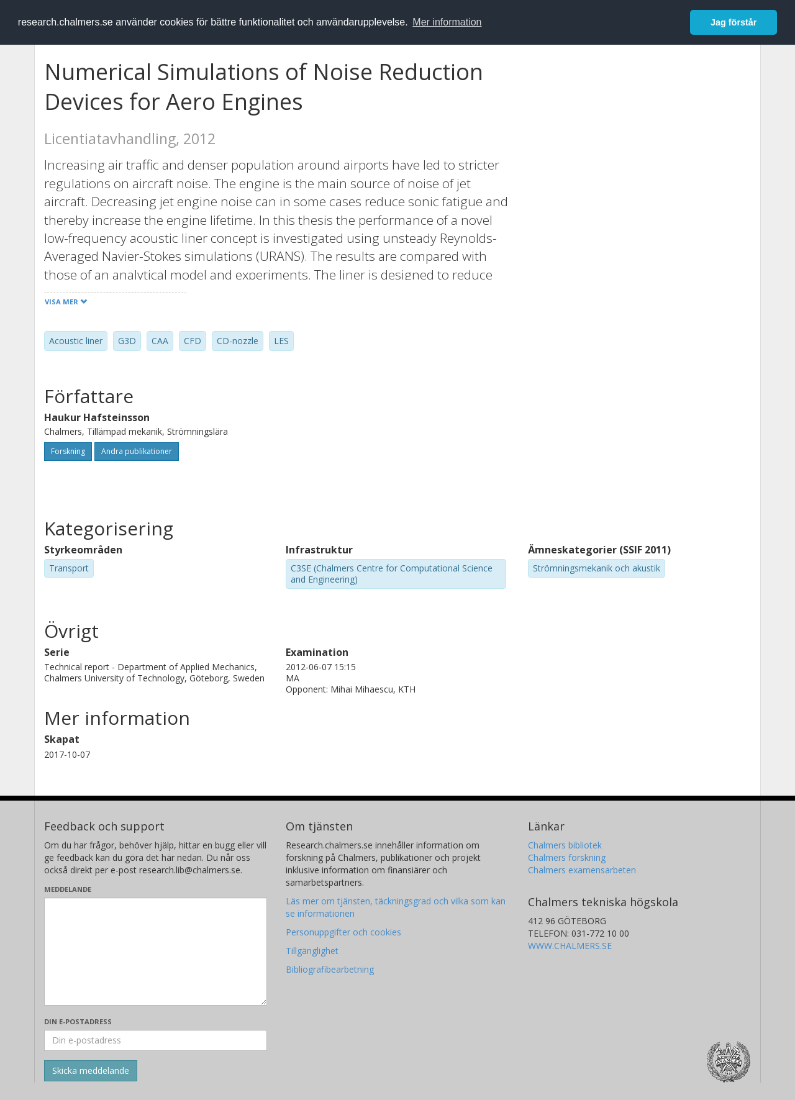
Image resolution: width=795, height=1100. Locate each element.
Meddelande (67, 889)
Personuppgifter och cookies (343, 932)
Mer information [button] (446, 22)
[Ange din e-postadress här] (155, 1040)
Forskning (68, 451)
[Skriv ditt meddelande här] (155, 952)
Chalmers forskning (567, 857)
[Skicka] (90, 1070)
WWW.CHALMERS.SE (570, 946)
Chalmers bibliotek (565, 845)
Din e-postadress (78, 1021)
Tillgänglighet (312, 951)
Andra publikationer (136, 451)
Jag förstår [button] (733, 22)
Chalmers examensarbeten (582, 870)
